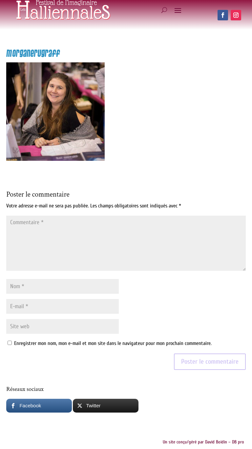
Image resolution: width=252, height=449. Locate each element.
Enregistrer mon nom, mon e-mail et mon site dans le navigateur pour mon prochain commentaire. (113, 343)
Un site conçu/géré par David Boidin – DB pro (203, 442)
